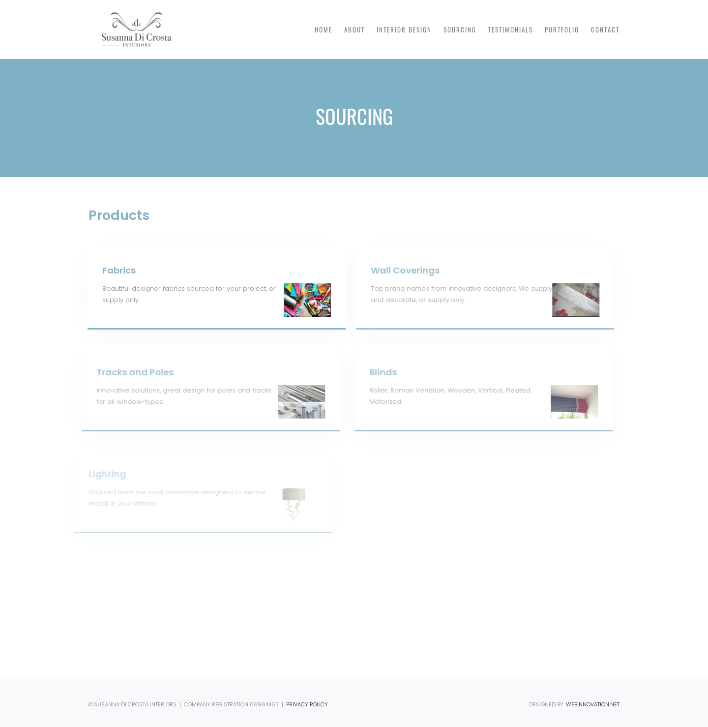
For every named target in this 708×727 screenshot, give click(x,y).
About (354, 29)
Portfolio (562, 29)
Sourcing (459, 29)
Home (323, 29)
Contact (605, 29)
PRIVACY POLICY (307, 704)
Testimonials (510, 29)
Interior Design (404, 29)
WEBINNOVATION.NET (593, 704)
